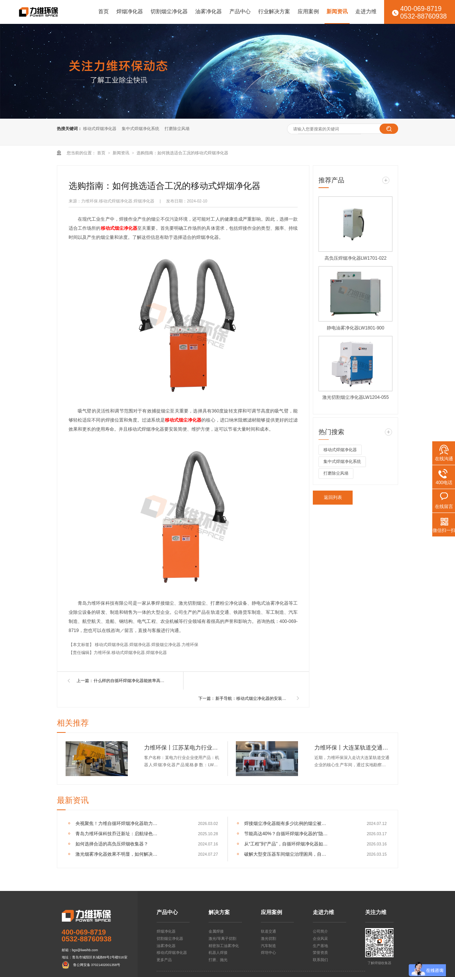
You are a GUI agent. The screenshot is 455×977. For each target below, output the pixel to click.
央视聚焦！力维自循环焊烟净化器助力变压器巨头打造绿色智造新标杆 (118, 823)
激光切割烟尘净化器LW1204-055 (355, 397)
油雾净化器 (208, 11)
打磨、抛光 (218, 960)
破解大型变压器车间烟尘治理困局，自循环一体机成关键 (286, 854)
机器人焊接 (218, 952)
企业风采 (320, 938)
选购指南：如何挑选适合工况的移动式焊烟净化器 (182, 153)
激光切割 (268, 938)
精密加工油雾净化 (224, 946)
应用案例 (308, 11)
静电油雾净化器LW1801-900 (355, 328)
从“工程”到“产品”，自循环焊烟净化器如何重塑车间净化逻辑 (286, 844)
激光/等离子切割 (222, 938)
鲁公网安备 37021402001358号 (97, 965)
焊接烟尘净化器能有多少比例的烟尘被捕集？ (286, 823)
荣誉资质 (320, 952)
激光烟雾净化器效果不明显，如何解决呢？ (118, 854)
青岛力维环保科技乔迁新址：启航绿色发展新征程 (118, 833)
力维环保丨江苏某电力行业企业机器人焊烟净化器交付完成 (182, 747)
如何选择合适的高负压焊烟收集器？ (111, 844)
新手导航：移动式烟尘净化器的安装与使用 (252, 698)
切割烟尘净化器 (169, 11)
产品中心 (240, 11)
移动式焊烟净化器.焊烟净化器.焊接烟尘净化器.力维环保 (146, 644)
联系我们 (320, 960)
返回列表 (333, 497)
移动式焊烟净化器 (99, 128)
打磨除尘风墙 (177, 128)
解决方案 (219, 912)
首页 (103, 11)
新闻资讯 (337, 11)
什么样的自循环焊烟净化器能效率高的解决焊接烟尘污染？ (131, 680)
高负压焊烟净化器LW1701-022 (356, 258)
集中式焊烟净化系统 (140, 128)
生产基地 (320, 946)
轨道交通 (268, 931)
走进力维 (366, 11)
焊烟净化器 (129, 11)
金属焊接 (216, 931)
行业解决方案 (274, 11)
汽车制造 (268, 946)
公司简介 (320, 931)
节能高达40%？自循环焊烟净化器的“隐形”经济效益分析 (286, 833)
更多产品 (164, 960)
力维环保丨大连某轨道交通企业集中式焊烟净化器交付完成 (352, 747)
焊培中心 (268, 952)
